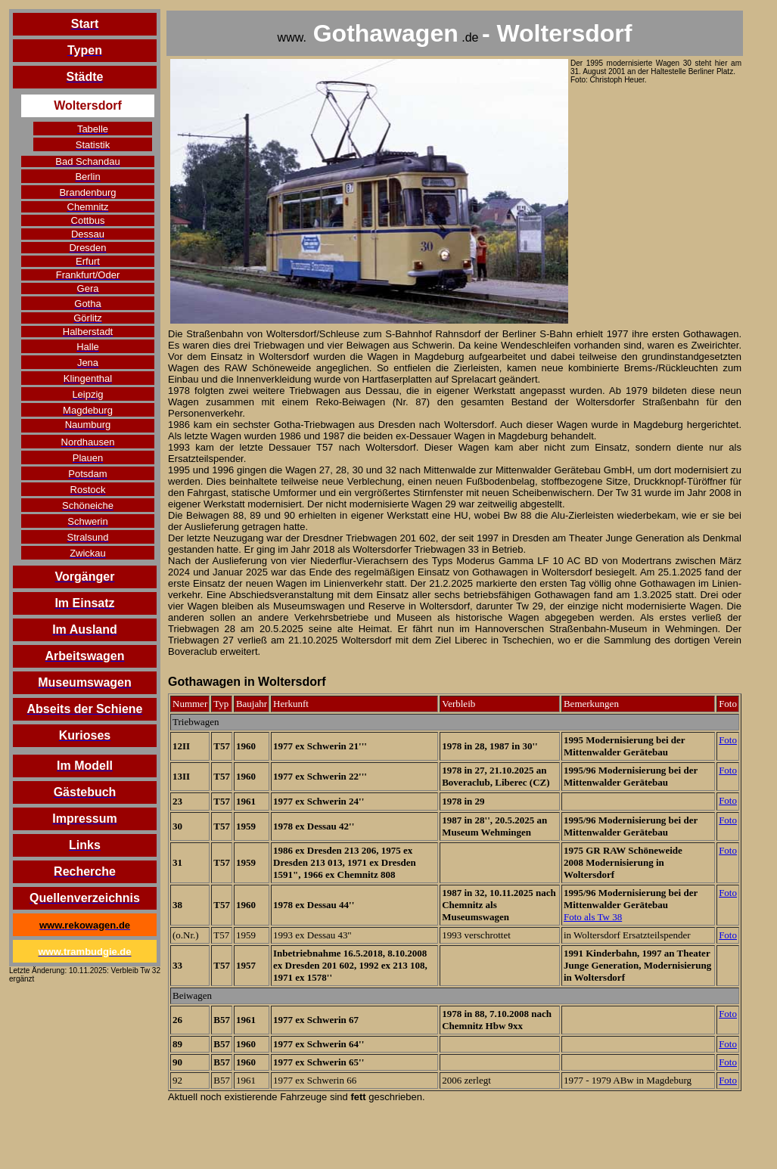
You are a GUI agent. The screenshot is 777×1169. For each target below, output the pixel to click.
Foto (728, 740)
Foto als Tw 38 (593, 916)
